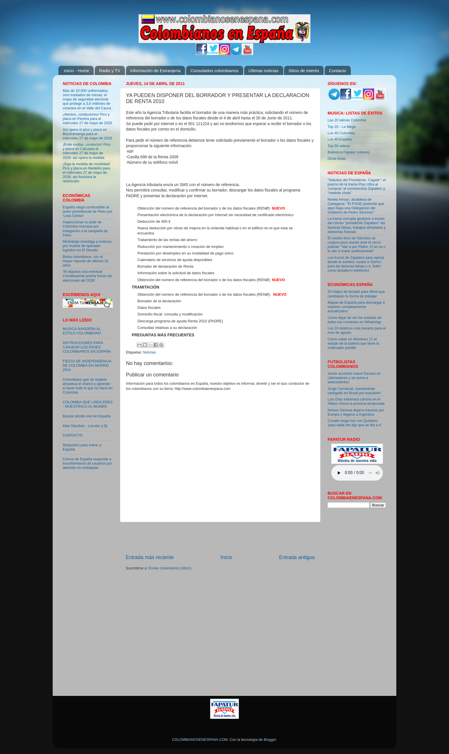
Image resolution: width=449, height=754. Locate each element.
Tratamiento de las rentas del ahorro (167, 240)
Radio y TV (109, 70)
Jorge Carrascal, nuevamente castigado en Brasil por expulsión (354, 391)
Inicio (226, 557)
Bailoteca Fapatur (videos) (349, 152)
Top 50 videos (339, 146)
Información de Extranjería (155, 70)
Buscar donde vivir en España (87, 416)
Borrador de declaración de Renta (165, 266)
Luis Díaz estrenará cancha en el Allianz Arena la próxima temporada (356, 401)
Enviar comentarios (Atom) (170, 568)
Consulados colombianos (214, 70)
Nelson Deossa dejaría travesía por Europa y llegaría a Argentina (356, 412)
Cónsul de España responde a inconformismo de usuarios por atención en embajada (87, 463)
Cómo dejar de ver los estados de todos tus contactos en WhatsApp (354, 320)
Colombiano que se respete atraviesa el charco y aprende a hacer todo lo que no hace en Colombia (88, 386)
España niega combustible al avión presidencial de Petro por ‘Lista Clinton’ (88, 211)
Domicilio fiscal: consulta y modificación (170, 314)
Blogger (270, 740)
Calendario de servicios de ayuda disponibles (174, 260)
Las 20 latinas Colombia (347, 120)
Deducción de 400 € (154, 221)
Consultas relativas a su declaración (167, 327)
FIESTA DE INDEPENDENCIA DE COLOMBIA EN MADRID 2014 (87, 365)
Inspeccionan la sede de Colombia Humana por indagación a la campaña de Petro (85, 228)
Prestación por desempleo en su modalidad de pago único (185, 253)
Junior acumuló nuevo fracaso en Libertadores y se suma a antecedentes (354, 378)
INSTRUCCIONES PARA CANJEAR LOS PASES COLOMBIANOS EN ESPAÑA (87, 347)
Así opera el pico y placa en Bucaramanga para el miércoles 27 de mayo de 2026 (87, 134)
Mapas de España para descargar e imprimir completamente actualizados (356, 307)
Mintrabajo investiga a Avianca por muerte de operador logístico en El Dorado (87, 246)
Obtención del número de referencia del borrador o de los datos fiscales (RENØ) (203, 208)
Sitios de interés (303, 70)
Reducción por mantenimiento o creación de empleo (180, 246)
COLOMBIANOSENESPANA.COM (200, 740)
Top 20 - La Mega (342, 127)
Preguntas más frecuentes (163, 335)
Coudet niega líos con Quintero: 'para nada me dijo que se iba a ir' (354, 423)
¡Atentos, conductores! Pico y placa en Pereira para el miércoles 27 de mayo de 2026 (87, 118)
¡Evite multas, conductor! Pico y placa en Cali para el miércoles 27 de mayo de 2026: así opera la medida (87, 151)
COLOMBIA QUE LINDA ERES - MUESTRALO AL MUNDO (88, 404)
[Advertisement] (220, 538)
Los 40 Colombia (341, 133)
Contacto (337, 70)
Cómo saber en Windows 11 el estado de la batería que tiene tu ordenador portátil (353, 343)
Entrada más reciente (150, 557)
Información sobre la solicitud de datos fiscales (175, 273)
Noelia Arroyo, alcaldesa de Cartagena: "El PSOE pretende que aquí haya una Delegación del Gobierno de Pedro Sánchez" (356, 206)
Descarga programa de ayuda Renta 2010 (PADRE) (180, 321)
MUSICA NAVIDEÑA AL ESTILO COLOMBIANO (82, 331)
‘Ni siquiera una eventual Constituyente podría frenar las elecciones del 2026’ (87, 276)
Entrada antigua (297, 557)
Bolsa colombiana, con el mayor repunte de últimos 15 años (86, 261)
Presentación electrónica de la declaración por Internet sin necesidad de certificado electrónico (215, 215)
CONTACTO (73, 435)
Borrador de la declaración (159, 301)
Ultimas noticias (264, 70)
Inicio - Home (76, 70)
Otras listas (337, 159)
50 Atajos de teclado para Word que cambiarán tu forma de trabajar (356, 294)
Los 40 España (340, 139)
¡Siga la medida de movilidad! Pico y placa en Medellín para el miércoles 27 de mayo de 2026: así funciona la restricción (86, 172)
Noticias (149, 352)
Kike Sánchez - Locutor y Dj (85, 426)
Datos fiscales (149, 307)
